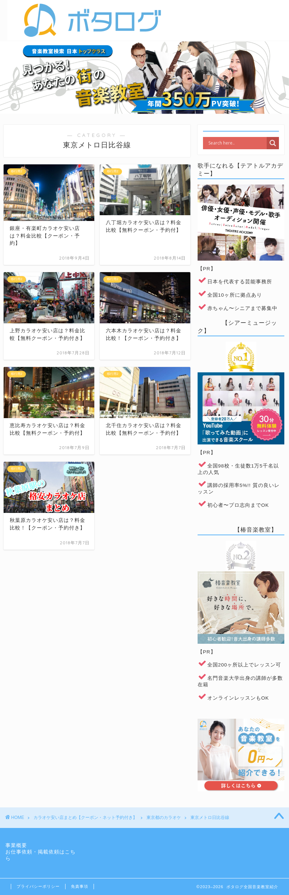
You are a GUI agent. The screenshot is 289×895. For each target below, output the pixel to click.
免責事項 (79, 886)
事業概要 (16, 845)
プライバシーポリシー (38, 886)
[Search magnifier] (273, 143)
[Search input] (236, 143)
